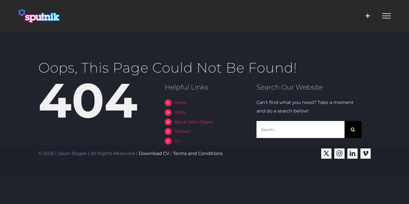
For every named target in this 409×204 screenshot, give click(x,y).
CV (177, 140)
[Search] (353, 129)
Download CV (154, 153)
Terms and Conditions (198, 153)
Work (179, 112)
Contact (182, 131)
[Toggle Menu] (386, 15)
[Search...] (300, 129)
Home (180, 102)
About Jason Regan (193, 121)
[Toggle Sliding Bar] (368, 16)
